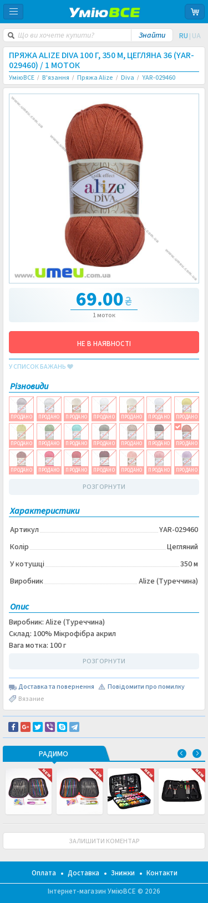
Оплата (44, 873)
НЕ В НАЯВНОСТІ (104, 344)
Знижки (123, 873)
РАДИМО (53, 755)
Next (196, 753)
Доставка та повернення (56, 687)
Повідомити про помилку (146, 687)
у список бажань (41, 367)
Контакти (161, 873)
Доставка (83, 873)
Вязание (31, 699)
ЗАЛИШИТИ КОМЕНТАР (104, 841)
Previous (181, 753)
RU (183, 36)
